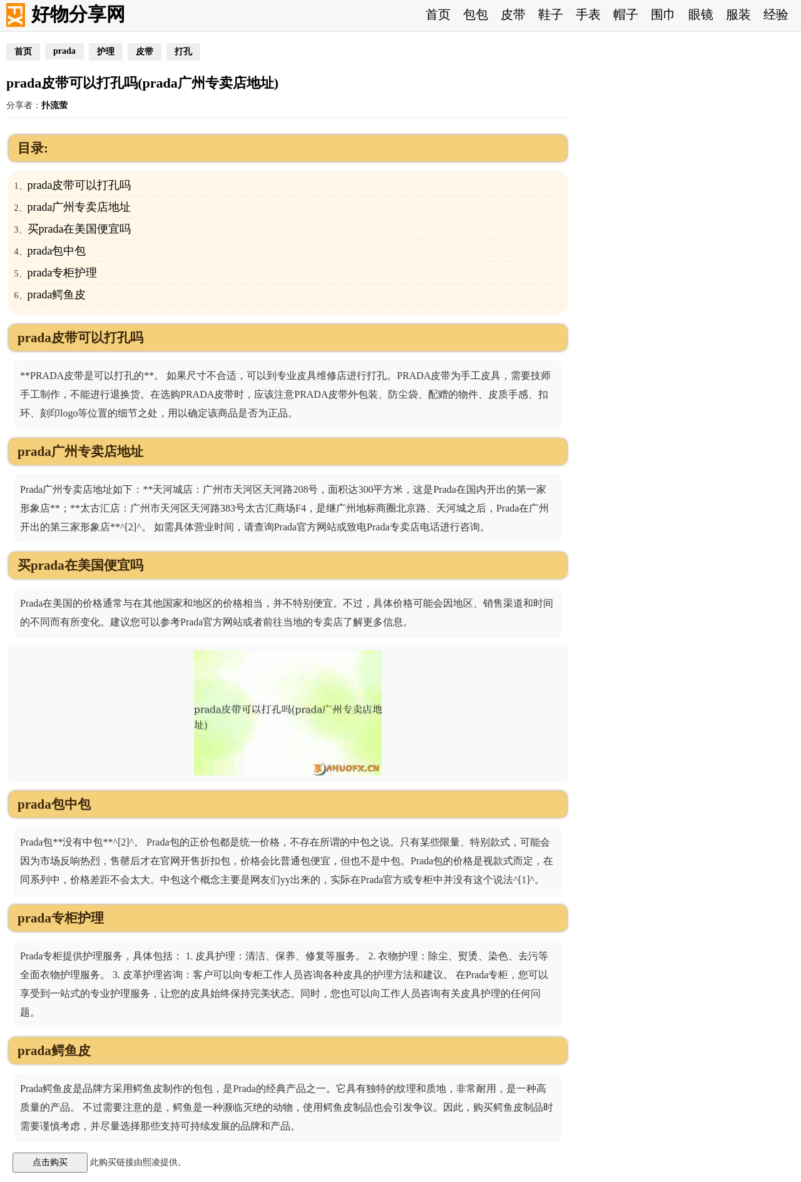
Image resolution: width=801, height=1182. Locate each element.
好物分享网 (78, 14)
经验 (775, 14)
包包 (475, 14)
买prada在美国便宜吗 (79, 229)
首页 (438, 14)
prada (64, 51)
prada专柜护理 (63, 272)
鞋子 (550, 14)
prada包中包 (57, 251)
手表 (588, 14)
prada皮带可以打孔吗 (79, 185)
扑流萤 (54, 105)
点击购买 (50, 1162)
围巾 (663, 14)
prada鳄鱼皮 (57, 294)
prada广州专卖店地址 (79, 207)
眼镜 (700, 14)
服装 (738, 14)
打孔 (183, 51)
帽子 (625, 14)
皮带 (513, 14)
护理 (106, 51)
